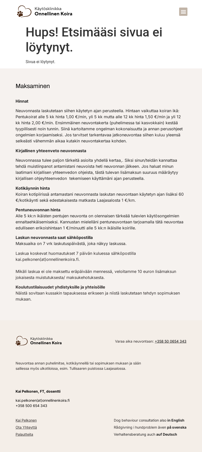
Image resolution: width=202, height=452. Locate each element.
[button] (183, 12)
